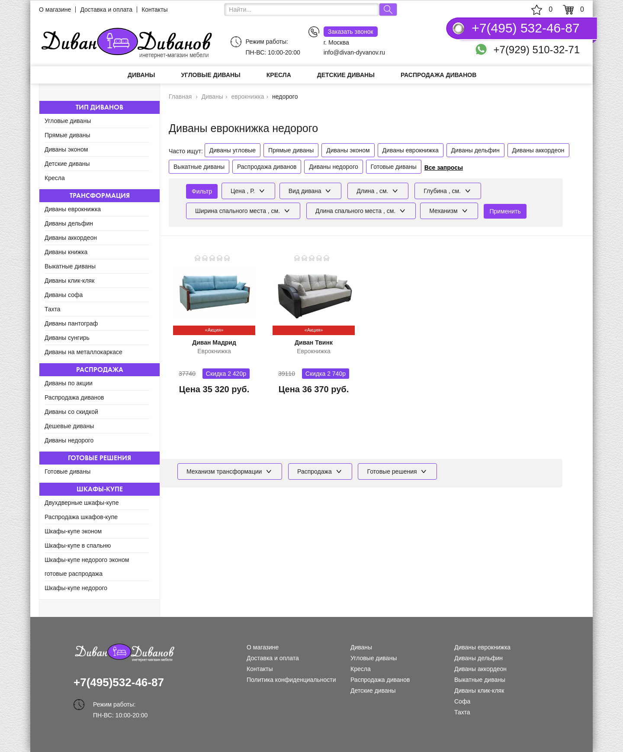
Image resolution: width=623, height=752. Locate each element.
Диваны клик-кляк (69, 280)
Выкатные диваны (70, 266)
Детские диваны (346, 74)
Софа (462, 701)
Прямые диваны (67, 135)
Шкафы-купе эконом (73, 531)
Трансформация (100, 195)
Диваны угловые (232, 150)
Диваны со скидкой (71, 411)
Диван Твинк (314, 342)
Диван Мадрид (214, 342)
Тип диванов (99, 107)
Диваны (141, 74)
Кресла (279, 74)
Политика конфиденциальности (291, 679)
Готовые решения (99, 458)
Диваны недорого (69, 440)
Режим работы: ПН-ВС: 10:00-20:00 (273, 47)
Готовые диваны (67, 471)
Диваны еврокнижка (73, 209)
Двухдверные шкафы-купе (82, 502)
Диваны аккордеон (71, 237)
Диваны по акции (69, 383)
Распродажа (99, 369)
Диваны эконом (66, 149)
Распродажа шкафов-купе (81, 516)
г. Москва (351, 36)
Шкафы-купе (100, 489)
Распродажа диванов (438, 74)
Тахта (53, 309)
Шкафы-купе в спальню (78, 545)
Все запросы (443, 167)
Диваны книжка (66, 252)
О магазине (55, 9)
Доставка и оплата (106, 9)
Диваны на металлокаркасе (83, 352)
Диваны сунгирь (67, 337)
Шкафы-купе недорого (76, 587)
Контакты (154, 9)
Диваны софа (64, 294)
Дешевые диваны (69, 426)
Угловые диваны (210, 74)
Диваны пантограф (71, 323)
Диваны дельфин (69, 223)
